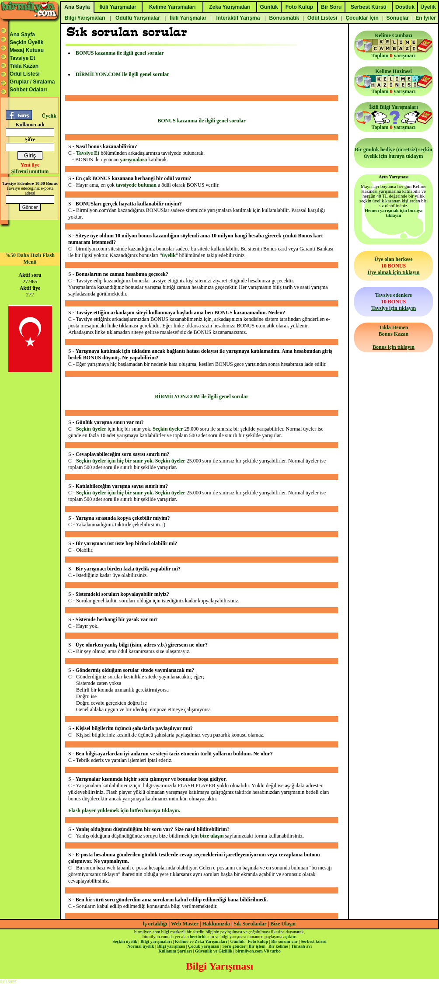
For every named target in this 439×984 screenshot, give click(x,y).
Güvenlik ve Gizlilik (214, 951)
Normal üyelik (140, 946)
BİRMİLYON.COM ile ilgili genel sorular (122, 74)
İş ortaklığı (155, 924)
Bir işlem (257, 946)
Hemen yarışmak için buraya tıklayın (393, 213)
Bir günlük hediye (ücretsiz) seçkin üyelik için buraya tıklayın (393, 152)
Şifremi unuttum (30, 171)
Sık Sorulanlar (250, 924)
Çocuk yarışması (203, 946)
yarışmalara (133, 159)
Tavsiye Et (22, 58)
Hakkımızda (216, 924)
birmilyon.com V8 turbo (257, 951)
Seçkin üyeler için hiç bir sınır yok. (115, 461)
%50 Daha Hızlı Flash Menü (30, 258)
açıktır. (289, 936)
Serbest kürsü (314, 941)
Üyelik (49, 116)
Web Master (185, 924)
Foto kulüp (257, 941)
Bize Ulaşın (283, 924)
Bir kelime (278, 946)
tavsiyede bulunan (136, 185)
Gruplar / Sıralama (32, 82)
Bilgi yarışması (171, 946)
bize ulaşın (211, 836)
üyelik (169, 255)
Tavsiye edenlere (393, 301)
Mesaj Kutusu (27, 50)
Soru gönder (234, 946)
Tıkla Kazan (24, 66)
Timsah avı (301, 946)
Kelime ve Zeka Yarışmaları (201, 941)
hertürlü (198, 936)
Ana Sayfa (22, 34)
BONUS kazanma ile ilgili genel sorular (120, 53)
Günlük (237, 941)
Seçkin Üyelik (26, 42)
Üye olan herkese (393, 265)
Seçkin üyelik (124, 941)
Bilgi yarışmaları (156, 941)
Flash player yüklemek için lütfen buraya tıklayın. (124, 810)
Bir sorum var (284, 941)
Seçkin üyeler (91, 429)
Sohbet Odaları (28, 90)
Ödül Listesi (25, 74)
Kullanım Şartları (175, 951)
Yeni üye (30, 165)
